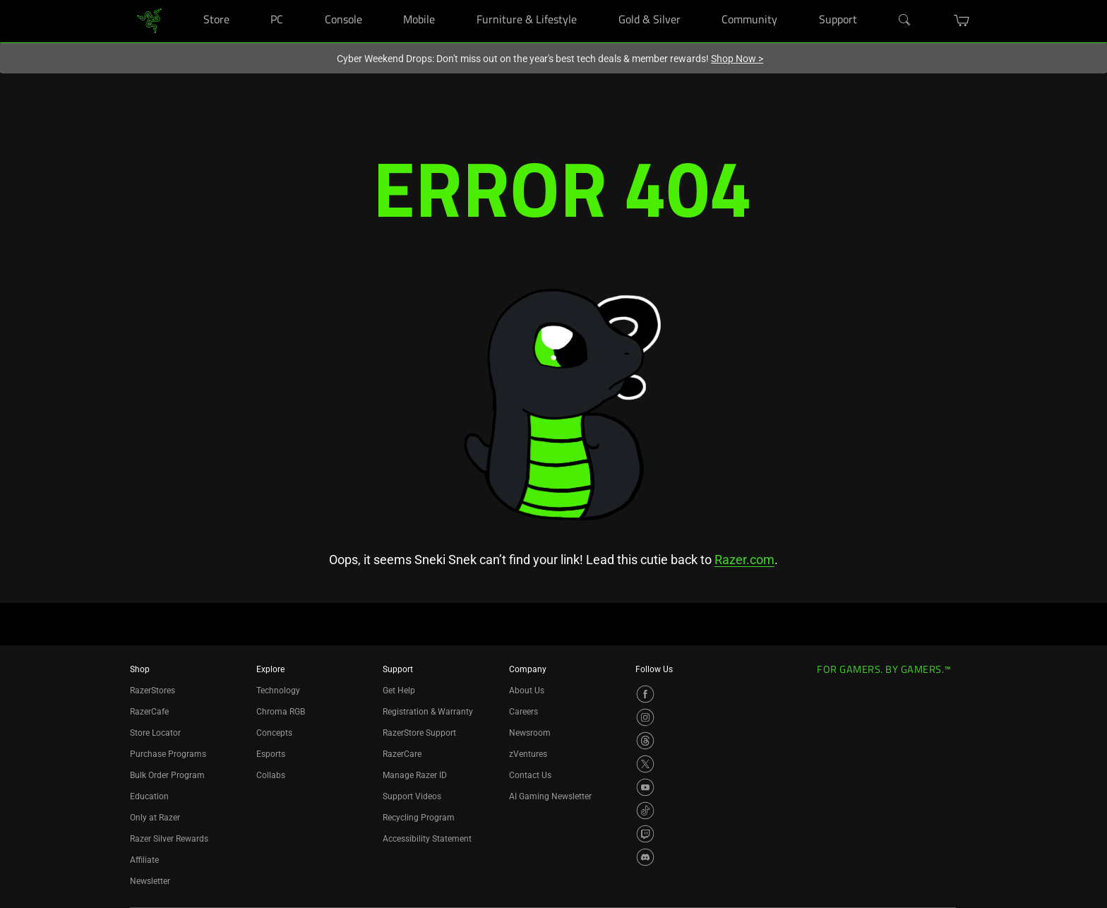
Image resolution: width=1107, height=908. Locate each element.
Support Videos (412, 796)
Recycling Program (419, 818)
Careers (523, 712)
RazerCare (402, 754)
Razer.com (744, 559)
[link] (149, 20)
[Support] (874, 0)
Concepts (274, 733)
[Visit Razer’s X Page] (645, 764)
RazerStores (152, 690)
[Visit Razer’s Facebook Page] (645, 694)
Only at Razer (155, 818)
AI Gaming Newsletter (550, 796)
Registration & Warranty (428, 712)
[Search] (905, 20)
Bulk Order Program (167, 775)
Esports (270, 754)
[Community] (794, 0)
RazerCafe (149, 712)
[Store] (246, 0)
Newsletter (150, 881)
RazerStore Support (419, 733)
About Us (526, 690)
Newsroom (530, 733)
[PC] (300, 0)
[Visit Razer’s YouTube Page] (645, 787)
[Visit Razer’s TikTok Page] (645, 810)
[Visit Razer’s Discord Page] (645, 857)
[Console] (379, 0)
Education (149, 796)
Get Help (399, 690)
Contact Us (530, 775)
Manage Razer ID (415, 775)
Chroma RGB (280, 712)
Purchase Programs (168, 754)
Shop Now (737, 58)
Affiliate (144, 860)
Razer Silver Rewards (169, 839)
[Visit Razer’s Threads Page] (645, 741)
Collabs (270, 775)
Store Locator (155, 733)
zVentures (528, 754)
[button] (962, 20)
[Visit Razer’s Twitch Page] (645, 834)
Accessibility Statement (427, 839)
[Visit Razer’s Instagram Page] (645, 717)
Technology (278, 690)
